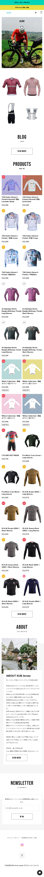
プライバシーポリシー (13, 837)
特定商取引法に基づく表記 (29, 837)
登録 (22, 816)
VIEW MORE (16, 757)
